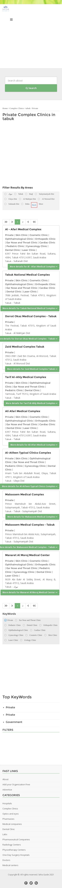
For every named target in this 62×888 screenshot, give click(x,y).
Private (35, 108)
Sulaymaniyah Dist (32, 511)
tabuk (28, 108)
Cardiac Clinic (47, 242)
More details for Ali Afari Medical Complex (33, 444)
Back (34, 205)
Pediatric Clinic (15, 246)
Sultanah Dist (21, 261)
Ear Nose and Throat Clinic (21, 242)
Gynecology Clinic (36, 246)
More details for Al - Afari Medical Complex (33, 266)
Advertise (7, 789)
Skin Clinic (22, 235)
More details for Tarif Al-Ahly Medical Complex (31, 403)
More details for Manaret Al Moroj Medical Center (29, 592)
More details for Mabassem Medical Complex (32, 516)
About (5, 779)
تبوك (16, 586)
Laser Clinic (28, 250)
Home (5, 108)
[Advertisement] (31, 37)
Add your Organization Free (16, 784)
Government (14, 722)
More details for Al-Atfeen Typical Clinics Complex (29, 486)
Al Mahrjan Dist (22, 333)
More (41, 204)
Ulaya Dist (19, 480)
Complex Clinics (16, 108)
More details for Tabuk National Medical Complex (29, 308)
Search (31, 88)
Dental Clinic (12, 250)
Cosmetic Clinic (39, 235)
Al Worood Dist (22, 363)
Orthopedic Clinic (45, 238)
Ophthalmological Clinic (19, 238)
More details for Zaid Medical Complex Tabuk (32, 369)
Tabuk (8, 261)
